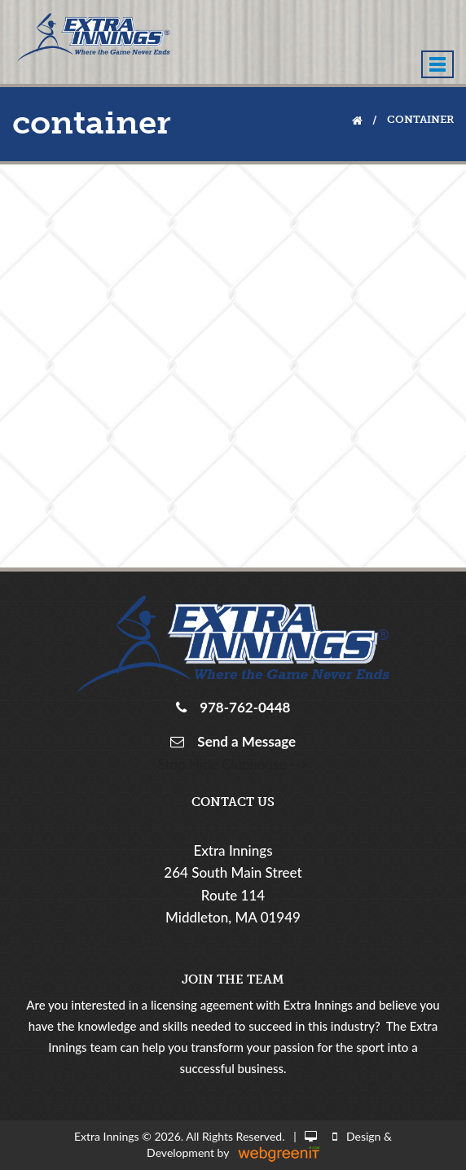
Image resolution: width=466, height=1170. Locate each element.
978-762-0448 (242, 707)
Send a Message (243, 741)
